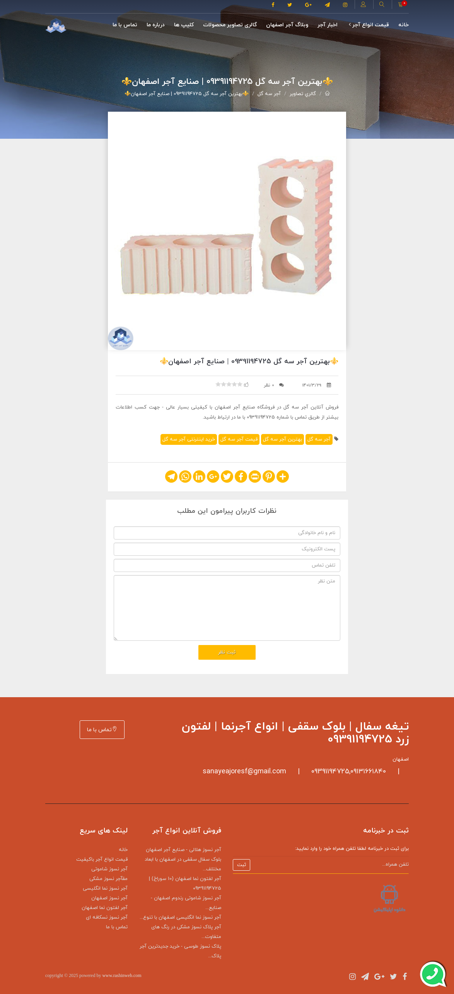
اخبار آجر (327, 25)
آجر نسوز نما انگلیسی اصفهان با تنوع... (180, 917)
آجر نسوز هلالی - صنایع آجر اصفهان (183, 849)
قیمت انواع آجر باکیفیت (102, 859)
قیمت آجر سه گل (239, 439)
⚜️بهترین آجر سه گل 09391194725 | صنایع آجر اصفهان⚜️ (187, 93)
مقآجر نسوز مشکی (108, 878)
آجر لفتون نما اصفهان (105, 907)
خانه (403, 25)
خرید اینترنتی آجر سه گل (188, 439)
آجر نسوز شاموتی (109, 869)
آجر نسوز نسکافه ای (107, 917)
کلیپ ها (184, 25)
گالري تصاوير (303, 93)
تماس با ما (125, 25)
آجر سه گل (269, 93)
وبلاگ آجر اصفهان (287, 25)
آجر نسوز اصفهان (109, 898)
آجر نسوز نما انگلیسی (105, 888)
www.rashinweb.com (121, 975)
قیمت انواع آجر (369, 25)
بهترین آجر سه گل (282, 439)
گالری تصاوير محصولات (230, 25)
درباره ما (156, 25)
